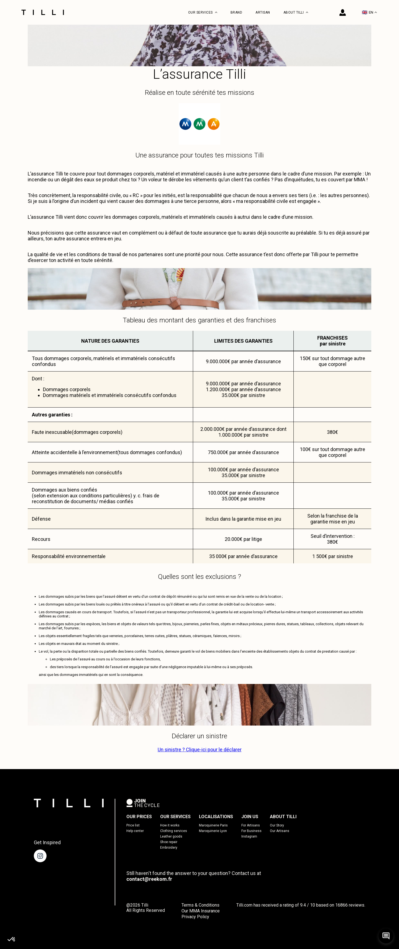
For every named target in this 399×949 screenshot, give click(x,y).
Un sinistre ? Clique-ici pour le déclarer (200, 749)
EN (369, 12)
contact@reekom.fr (149, 879)
